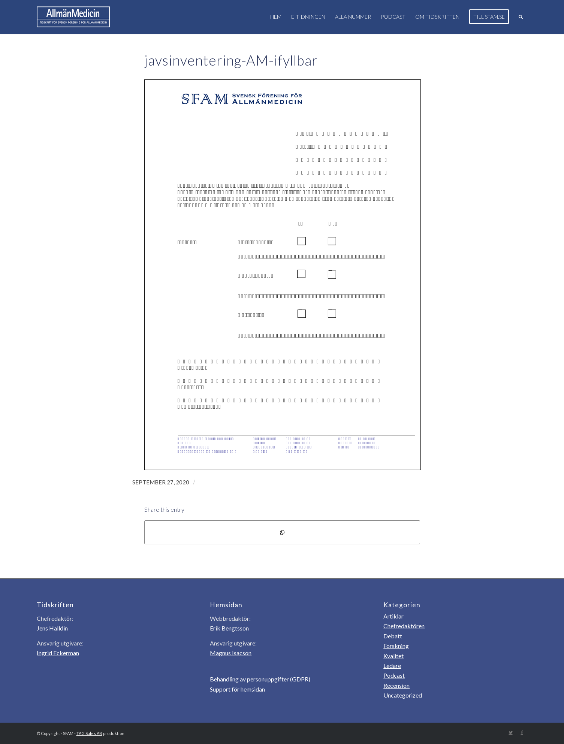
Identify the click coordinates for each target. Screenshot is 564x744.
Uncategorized (402, 695)
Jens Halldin (52, 628)
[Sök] (521, 17)
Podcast (394, 675)
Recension (396, 685)
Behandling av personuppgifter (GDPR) (260, 679)
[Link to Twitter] (510, 732)
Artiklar (393, 616)
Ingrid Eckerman (58, 652)
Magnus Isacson (230, 652)
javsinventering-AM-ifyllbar (231, 60)
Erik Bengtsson (229, 628)
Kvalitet (393, 655)
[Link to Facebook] (522, 732)
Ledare (392, 665)
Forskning (396, 645)
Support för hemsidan (237, 689)
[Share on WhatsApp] (282, 532)
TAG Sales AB (89, 733)
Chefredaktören (404, 625)
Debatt (392, 635)
